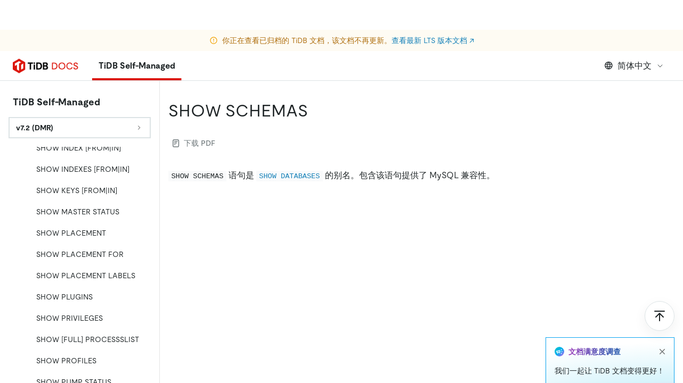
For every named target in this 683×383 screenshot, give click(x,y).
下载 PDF (194, 143)
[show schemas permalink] (316, 110)
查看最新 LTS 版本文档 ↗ (433, 10)
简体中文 (634, 66)
